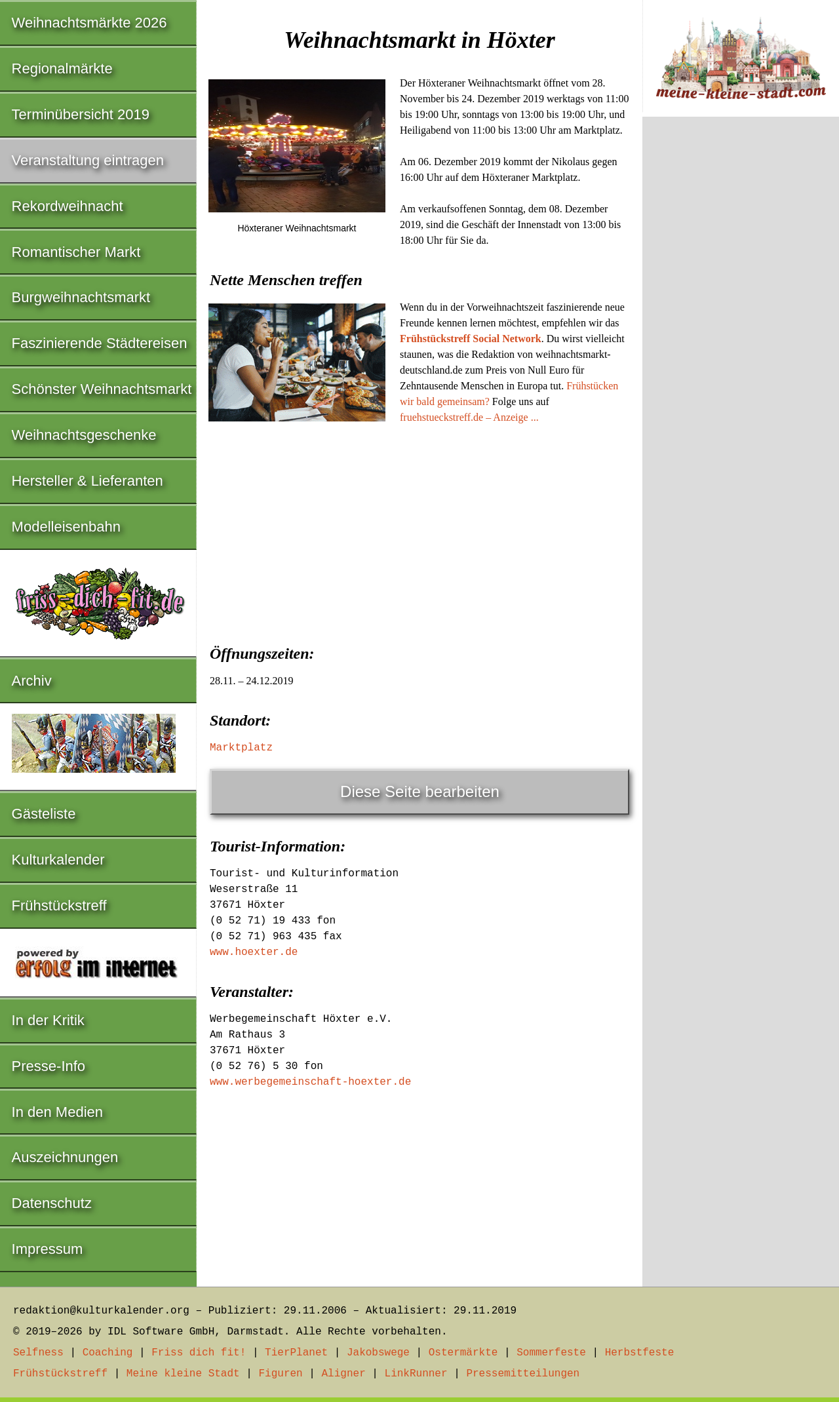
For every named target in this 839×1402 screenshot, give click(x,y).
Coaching (108, 1353)
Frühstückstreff (59, 905)
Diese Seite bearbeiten (419, 791)
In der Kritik (48, 1020)
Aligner (344, 1374)
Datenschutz (52, 1203)
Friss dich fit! (198, 1353)
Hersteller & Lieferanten (87, 481)
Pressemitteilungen (522, 1374)
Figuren (280, 1374)
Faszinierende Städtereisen (99, 343)
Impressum (47, 1249)
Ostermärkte (463, 1353)
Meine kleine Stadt (183, 1374)
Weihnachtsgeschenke (84, 435)
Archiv (32, 680)
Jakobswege (378, 1353)
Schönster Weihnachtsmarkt (102, 389)
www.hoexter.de (254, 952)
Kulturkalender (58, 859)
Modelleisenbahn (66, 526)
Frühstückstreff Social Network (470, 338)
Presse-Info (49, 1066)
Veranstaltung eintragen (88, 160)
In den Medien (57, 1112)
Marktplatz (241, 748)
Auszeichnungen (65, 1157)
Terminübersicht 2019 (80, 114)
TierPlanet (296, 1353)
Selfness (38, 1353)
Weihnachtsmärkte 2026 (89, 22)
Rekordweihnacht (67, 206)
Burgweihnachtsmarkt (81, 297)
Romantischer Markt (76, 252)
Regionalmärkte (62, 68)
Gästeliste (44, 814)
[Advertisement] (419, 530)
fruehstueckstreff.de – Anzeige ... (469, 417)
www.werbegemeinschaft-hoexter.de (310, 1082)
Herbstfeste (639, 1353)
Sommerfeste (551, 1353)
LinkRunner (416, 1374)
